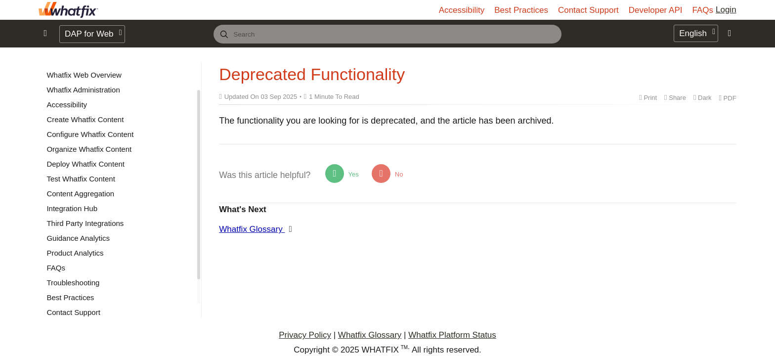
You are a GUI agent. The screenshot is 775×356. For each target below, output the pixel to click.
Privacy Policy (305, 335)
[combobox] (387, 34)
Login (726, 9)
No (387, 173)
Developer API (656, 10)
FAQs (702, 10)
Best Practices (521, 10)
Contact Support (588, 10)
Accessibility (462, 10)
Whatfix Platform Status (452, 335)
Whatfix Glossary (252, 229)
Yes (342, 173)
